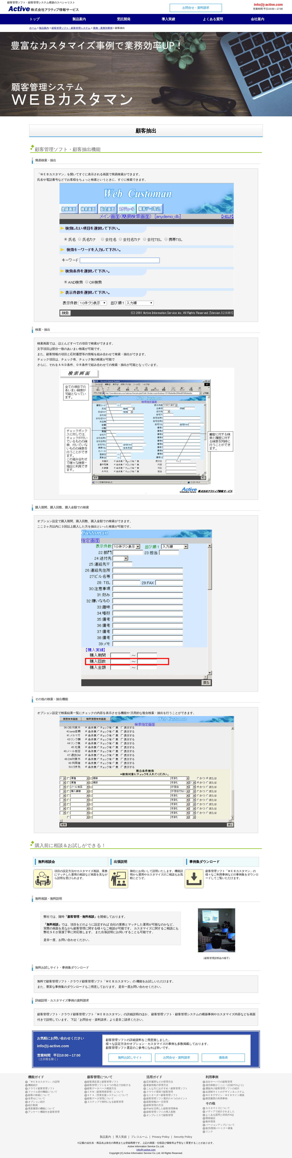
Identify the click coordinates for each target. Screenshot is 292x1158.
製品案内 (79, 19)
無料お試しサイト (130, 1057)
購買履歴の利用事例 (216, 1098)
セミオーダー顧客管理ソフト (162, 1095)
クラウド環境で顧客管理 (159, 1091)
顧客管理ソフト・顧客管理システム (71, 28)
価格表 (223, 1057)
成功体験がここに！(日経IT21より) (225, 1085)
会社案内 (257, 19)
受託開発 (123, 19)
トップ (34, 19)
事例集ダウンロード (204, 862)
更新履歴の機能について (41, 1108)
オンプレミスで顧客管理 (159, 1115)
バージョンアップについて (220, 1124)
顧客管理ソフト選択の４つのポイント (167, 1098)
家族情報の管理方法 (157, 1085)
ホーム (32, 28)
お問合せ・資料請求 (195, 7)
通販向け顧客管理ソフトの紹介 (222, 1088)
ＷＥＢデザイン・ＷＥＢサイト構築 (225, 1095)
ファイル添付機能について (42, 1091)
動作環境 (210, 1121)
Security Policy (183, 1136)
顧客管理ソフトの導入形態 (160, 1111)
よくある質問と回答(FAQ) (220, 1114)
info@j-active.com (146, 1149)
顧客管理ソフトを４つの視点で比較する (109, 1085)
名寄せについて (36, 1098)
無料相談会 (46, 862)
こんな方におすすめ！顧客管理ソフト (167, 1088)
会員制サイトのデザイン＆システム (225, 1091)
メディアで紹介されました (220, 1111)
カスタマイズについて (218, 1108)
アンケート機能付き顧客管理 (44, 1111)
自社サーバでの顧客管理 (219, 1081)
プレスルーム (139, 1136)
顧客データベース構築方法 (101, 1088)
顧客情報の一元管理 (157, 1101)
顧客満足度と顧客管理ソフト (103, 1081)
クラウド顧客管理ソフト (41, 1088)
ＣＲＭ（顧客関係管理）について (105, 1091)
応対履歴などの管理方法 (159, 1081)
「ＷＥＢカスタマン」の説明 (44, 1081)
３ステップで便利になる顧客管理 (105, 1101)
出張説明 (120, 862)
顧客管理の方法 (154, 1105)
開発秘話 (210, 1118)
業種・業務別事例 (102, 28)
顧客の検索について (39, 1095)
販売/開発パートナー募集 (219, 1128)
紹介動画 (33, 1105)
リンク (209, 1131)
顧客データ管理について (100, 1098)
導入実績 (168, 19)
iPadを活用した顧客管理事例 (162, 1108)
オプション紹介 (36, 1101)
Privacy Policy (160, 1136)
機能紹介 (33, 1085)
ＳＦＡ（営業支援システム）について (107, 1095)
